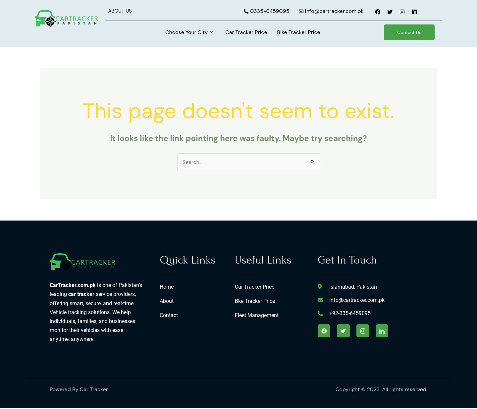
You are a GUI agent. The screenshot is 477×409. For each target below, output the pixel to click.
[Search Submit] (312, 162)
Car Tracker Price (246, 32)
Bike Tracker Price (298, 32)
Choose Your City (189, 32)
